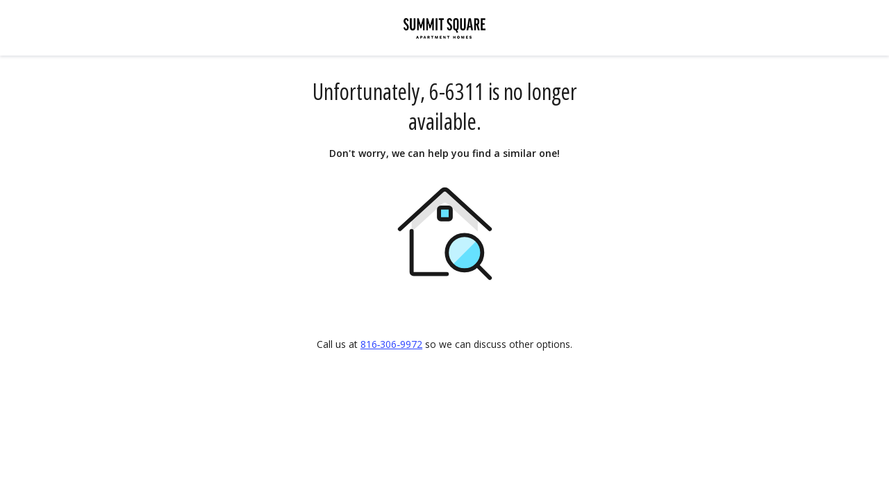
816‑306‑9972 (391, 344)
